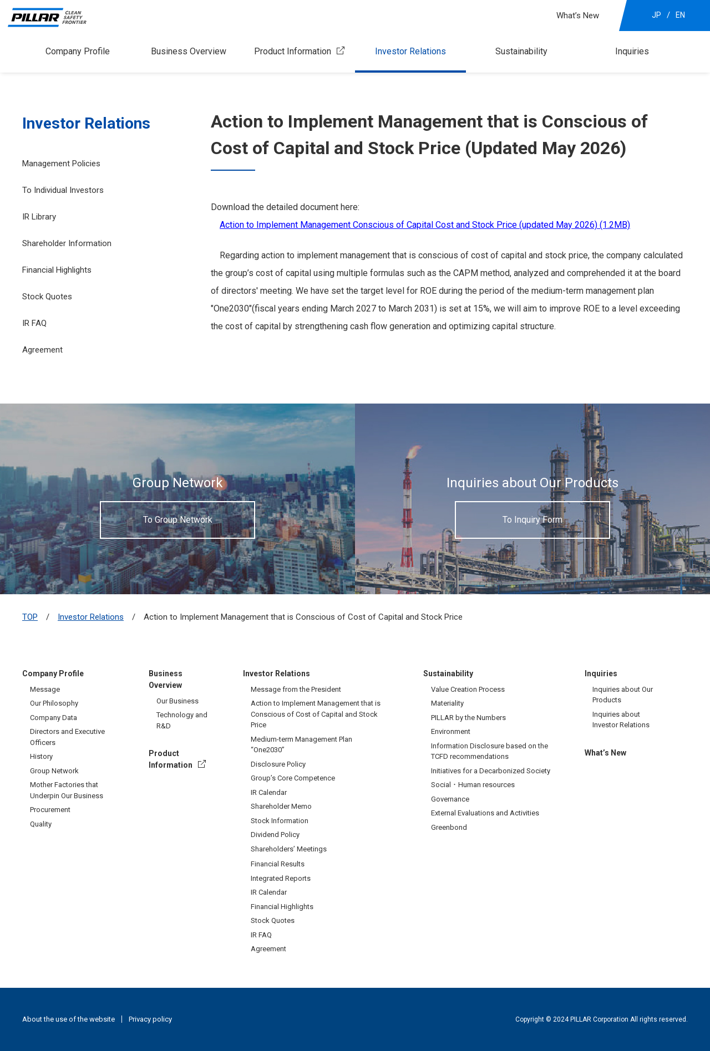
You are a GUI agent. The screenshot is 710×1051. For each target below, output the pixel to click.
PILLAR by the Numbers (468, 717)
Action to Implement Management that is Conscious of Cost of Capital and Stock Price (316, 714)
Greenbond (449, 827)
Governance (450, 799)
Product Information (292, 51)
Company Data (53, 717)
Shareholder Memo (281, 806)
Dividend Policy (275, 834)
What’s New (577, 16)
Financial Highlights (57, 270)
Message (45, 689)
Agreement (42, 350)
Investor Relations (410, 51)
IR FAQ (34, 323)
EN (680, 15)
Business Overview (188, 51)
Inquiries (632, 51)
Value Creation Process (468, 689)
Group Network (54, 771)
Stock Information (279, 821)
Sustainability (521, 51)
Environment (450, 731)
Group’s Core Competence (293, 778)
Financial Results (278, 864)
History (41, 756)
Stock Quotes (47, 297)
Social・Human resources (473, 784)
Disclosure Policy (278, 764)
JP (656, 15)
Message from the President (296, 689)
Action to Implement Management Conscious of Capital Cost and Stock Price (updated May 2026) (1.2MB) (425, 225)
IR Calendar (269, 792)
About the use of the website (68, 1019)
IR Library (39, 217)
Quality (41, 824)
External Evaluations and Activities (485, 813)
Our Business (177, 701)
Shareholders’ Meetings (289, 849)
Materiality (447, 703)
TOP (30, 617)
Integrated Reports (281, 878)
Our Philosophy (54, 703)
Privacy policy (150, 1019)
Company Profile (77, 51)
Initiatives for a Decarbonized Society (490, 771)
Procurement (50, 809)
